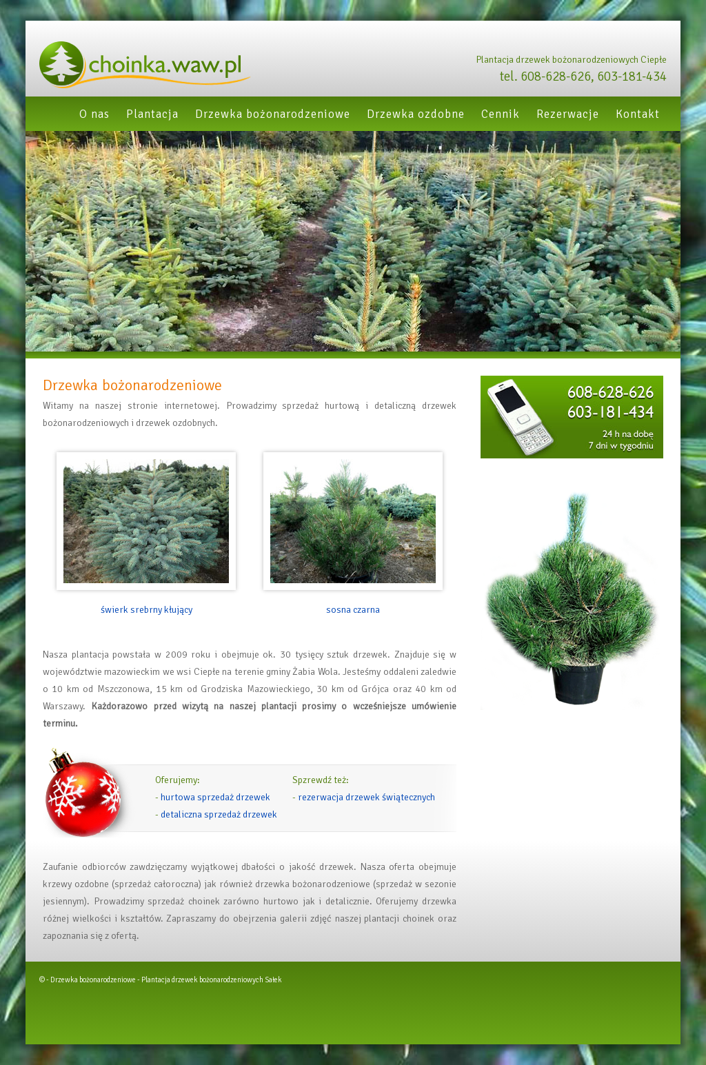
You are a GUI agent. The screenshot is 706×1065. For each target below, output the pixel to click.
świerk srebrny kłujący (146, 610)
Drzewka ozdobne (416, 114)
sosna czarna (353, 610)
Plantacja (152, 114)
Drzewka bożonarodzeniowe (272, 114)
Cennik (500, 114)
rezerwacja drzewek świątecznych (366, 797)
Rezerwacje (567, 114)
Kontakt (638, 114)
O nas (94, 114)
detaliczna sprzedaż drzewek (219, 814)
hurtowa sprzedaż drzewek (215, 797)
